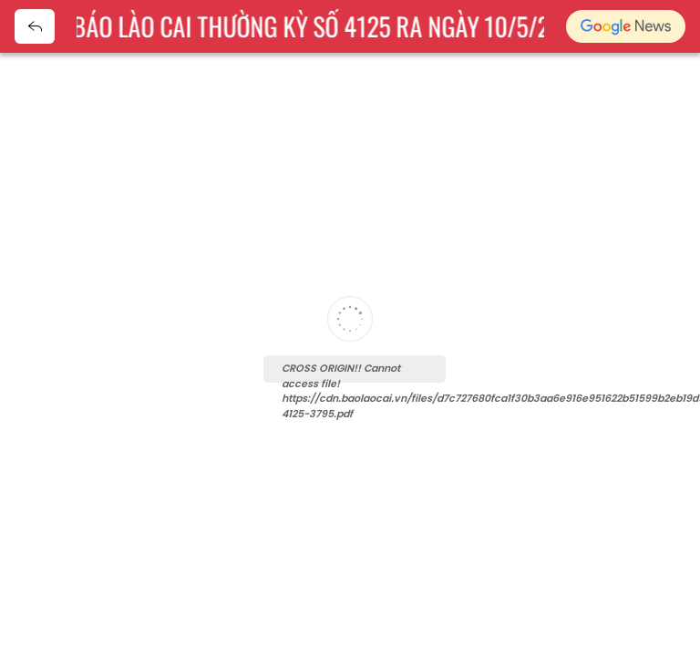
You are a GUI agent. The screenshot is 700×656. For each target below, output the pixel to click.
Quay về (35, 26)
